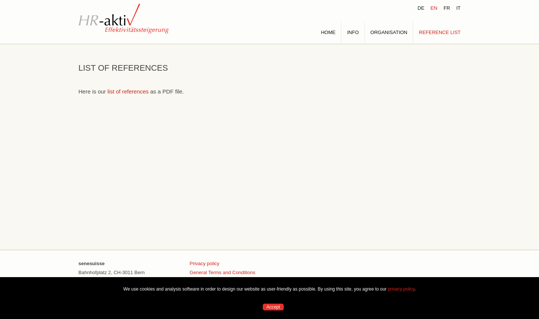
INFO (353, 32)
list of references (128, 91)
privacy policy (401, 289)
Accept (273, 307)
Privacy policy (204, 263)
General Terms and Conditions (222, 272)
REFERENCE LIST (439, 32)
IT (458, 8)
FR (447, 8)
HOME (328, 32)
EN (433, 8)
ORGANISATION (389, 32)
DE (421, 8)
